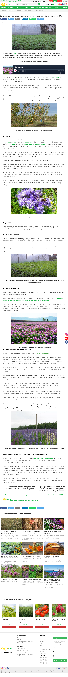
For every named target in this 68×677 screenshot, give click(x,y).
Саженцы (3, 7)
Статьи (59, 1)
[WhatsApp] (32, 19)
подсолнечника (22, 300)
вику (30, 144)
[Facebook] (3, 19)
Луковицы (18, 7)
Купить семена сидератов (23, 500)
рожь (8, 142)
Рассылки (55, 655)
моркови (45, 300)
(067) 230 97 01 (22, 650)
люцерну (41, 144)
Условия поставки (42, 640)
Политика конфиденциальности (44, 648)
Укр (66, 1)
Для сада (41, 7)
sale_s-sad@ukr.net (21, 648)
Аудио (55, 1)
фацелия (26, 142)
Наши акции (64, 7)
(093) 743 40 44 (43, 663)
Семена (26, 7)
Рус (63, 1)
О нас (41, 638)
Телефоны (43, 655)
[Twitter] (11, 19)
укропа (36, 300)
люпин (12, 144)
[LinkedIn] (25, 19)
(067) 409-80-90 (49, 4)
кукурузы (6, 300)
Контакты (15, 1)
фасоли (60, 298)
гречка (13, 142)
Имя (54, 647)
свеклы (13, 300)
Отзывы (42, 651)
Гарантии (11, 1)
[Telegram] (40, 19)
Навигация (43, 635)
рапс (31, 142)
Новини (55, 657)
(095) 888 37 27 (43, 662)
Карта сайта (43, 653)
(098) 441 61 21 (43, 659)
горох (26, 144)
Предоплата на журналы (59, 638)
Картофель (11, 7)
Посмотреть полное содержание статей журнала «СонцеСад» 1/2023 (34, 495)
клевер (35, 144)
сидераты (56, 77)
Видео (50, 1)
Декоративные (49, 7)
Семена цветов (34, 7)
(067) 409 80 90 (43, 658)
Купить (9, 627)
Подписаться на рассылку (59, 660)
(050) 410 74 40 (43, 660)
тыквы (30, 300)
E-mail (54, 651)
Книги (56, 7)
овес (4, 142)
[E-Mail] (17, 19)
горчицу (14, 53)
